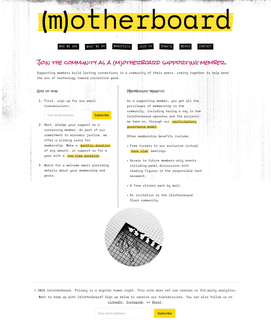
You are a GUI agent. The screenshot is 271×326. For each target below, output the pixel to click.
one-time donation (83, 156)
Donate (166, 46)
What (95, 46)
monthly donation (95, 145)
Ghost (156, 302)
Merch (185, 46)
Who (68, 46)
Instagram (134, 302)
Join (145, 46)
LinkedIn (115, 302)
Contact (205, 46)
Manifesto (122, 46)
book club (139, 151)
